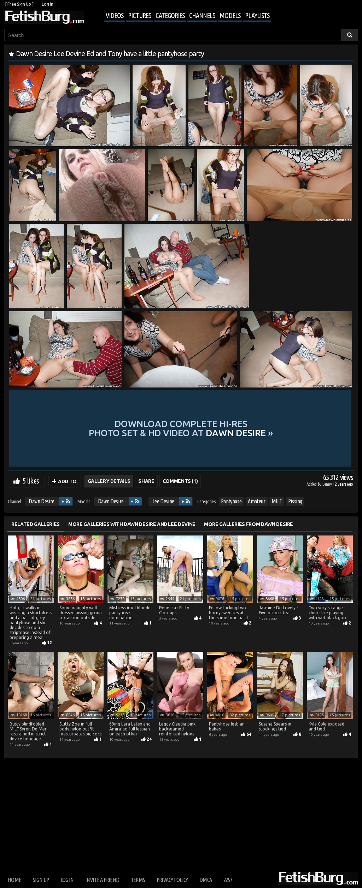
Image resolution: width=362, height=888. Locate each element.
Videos (114, 15)
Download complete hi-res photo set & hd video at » (181, 428)
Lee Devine (163, 501)
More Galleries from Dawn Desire (248, 524)
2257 (227, 880)
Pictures (139, 15)
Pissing (295, 501)
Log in (47, 4)
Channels (202, 15)
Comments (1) (180, 481)
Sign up (41, 880)
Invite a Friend (102, 880)
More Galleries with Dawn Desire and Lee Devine (131, 524)
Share (146, 481)
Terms (138, 880)
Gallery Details (109, 481)
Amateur (256, 501)
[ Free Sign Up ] (19, 4)
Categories (170, 15)
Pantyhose (231, 501)
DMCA (205, 880)
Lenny (327, 483)
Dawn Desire (41, 501)
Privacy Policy (172, 880)
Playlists (257, 15)
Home (14, 880)
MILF (277, 501)
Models (230, 15)
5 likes (31, 480)
